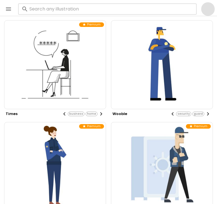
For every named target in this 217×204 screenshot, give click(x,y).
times (12, 113)
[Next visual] (101, 114)
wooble (119, 113)
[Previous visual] (64, 114)
